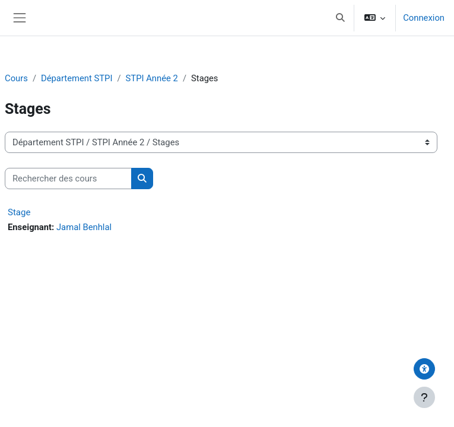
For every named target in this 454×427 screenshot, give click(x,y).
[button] (340, 18)
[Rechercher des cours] (68, 178)
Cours (16, 78)
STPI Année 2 (152, 78)
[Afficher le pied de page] (424, 397)
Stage (19, 212)
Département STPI (76, 78)
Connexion (424, 17)
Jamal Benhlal (84, 227)
